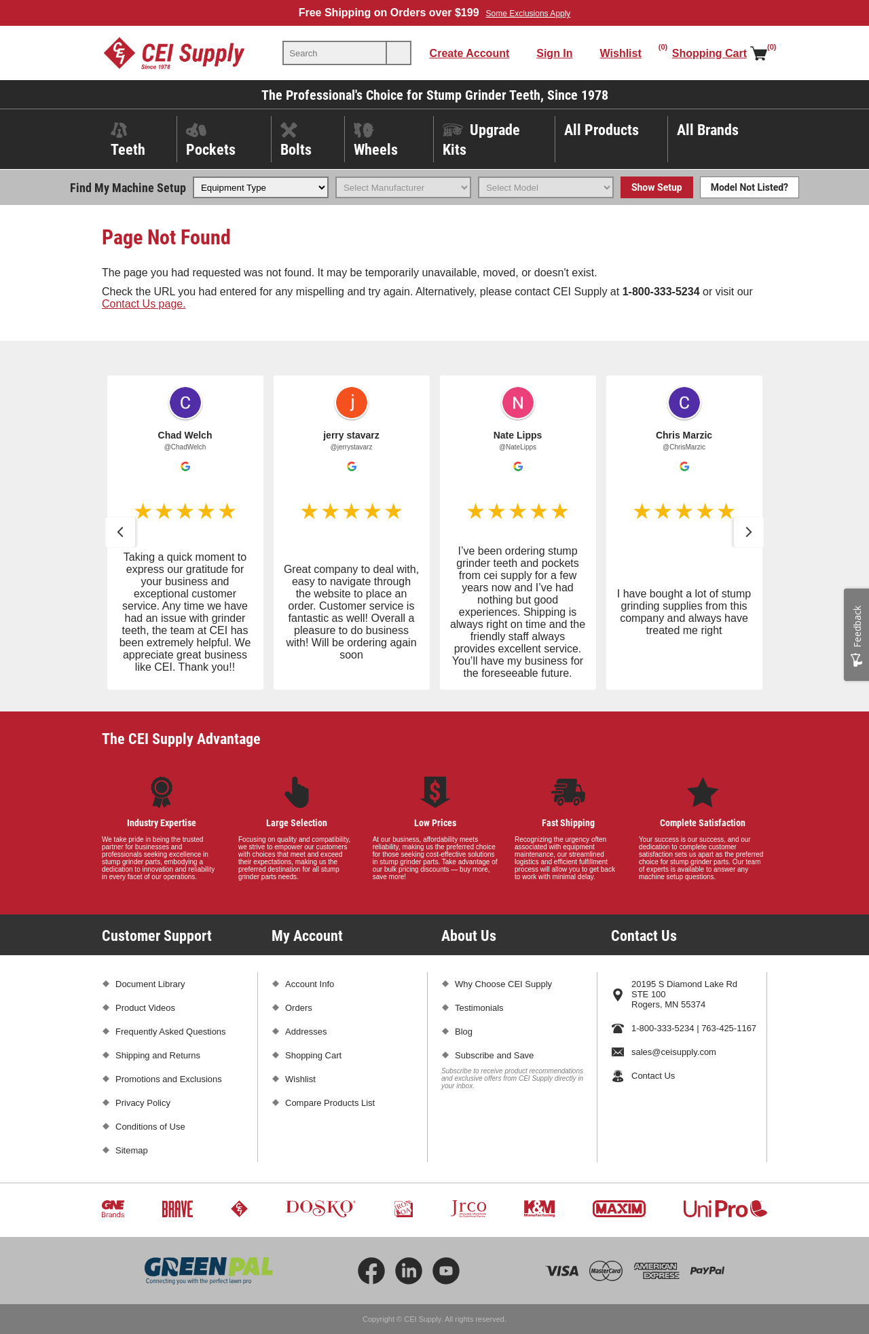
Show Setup (656, 187)
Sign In (554, 53)
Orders (298, 1008)
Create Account (470, 53)
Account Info (309, 984)
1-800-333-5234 (663, 1028)
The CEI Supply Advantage (181, 738)
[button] (120, 532)
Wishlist (300, 1079)
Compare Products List (330, 1103)
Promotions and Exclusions (168, 1079)
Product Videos (145, 1008)
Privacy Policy (142, 1103)
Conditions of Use (150, 1127)
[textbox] (335, 53)
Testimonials (479, 1008)
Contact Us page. (144, 304)
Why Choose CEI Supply (503, 984)
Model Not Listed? (749, 187)
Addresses (306, 1031)
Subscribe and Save (494, 1055)
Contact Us (653, 1076)
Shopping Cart (313, 1055)
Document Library (150, 984)
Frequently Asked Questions (170, 1031)
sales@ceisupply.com (673, 1052)
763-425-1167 (728, 1028)
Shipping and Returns (157, 1055)
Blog (464, 1031)
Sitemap (131, 1150)
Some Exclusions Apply (528, 13)
